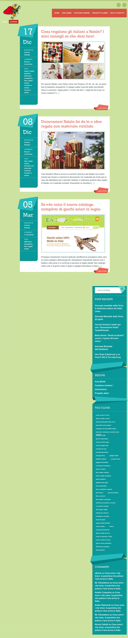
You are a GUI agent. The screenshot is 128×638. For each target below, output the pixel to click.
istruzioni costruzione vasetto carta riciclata (107, 432)
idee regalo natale (102, 509)
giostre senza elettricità (103, 543)
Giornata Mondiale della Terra (105, 422)
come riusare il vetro (102, 415)
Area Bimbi (66, 13)
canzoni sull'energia (102, 442)
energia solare (115, 459)
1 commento (29, 235)
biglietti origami (101, 459)
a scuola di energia (102, 506)
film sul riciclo (100, 496)
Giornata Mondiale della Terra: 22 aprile (109, 317)
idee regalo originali (102, 472)
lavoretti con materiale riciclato (29, 168)
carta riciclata (100, 526)
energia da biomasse (103, 530)
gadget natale (114, 455)
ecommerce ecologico (103, 465)
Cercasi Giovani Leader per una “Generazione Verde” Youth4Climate (108, 327)
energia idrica (100, 455)
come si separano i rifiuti (104, 536)
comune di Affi (100, 435)
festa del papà (100, 519)
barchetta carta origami (103, 425)
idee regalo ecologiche (103, 499)
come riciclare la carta (103, 540)
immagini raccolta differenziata (106, 428)
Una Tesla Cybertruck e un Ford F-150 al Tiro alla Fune (108, 355)
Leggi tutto (102, 108)
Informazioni (101, 389)
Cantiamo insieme (82, 13)
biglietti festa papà (102, 482)
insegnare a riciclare (102, 516)
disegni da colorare (102, 513)
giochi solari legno (102, 438)
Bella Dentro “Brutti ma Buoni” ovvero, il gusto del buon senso (109, 338)
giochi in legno (101, 469)
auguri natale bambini (103, 523)
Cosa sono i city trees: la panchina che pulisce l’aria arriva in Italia (109, 576)
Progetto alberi (100, 13)
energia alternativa (102, 452)
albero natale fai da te (103, 533)
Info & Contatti (117, 13)
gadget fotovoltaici (102, 462)
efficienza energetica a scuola (105, 503)
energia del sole (101, 449)
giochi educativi (113, 492)
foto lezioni (99, 492)
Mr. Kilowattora (102, 583)
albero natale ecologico (103, 476)
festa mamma (100, 550)
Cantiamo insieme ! (104, 385)
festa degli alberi (101, 486)
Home (56, 13)
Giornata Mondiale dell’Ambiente (103, 347)
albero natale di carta (103, 418)
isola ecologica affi (102, 445)
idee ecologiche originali (104, 489)
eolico (112, 526)
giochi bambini (101, 479)
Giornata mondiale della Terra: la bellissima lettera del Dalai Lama (109, 308)
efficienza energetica (102, 546)
